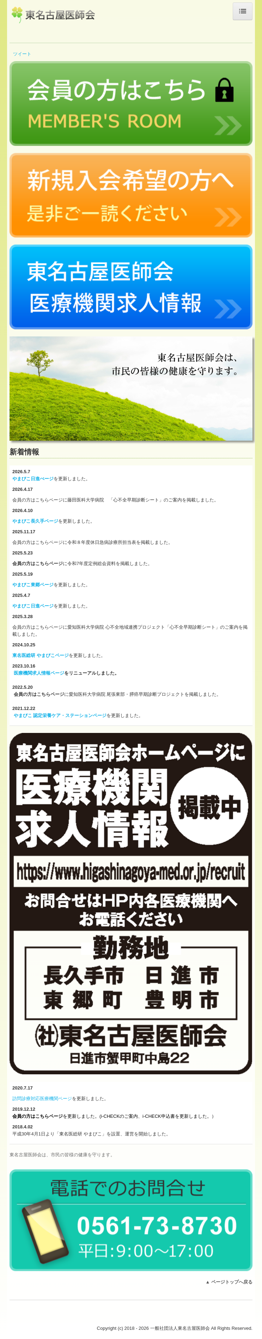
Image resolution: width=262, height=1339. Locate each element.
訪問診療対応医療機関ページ (42, 1098)
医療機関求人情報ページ (39, 673)
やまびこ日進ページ (33, 606)
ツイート (22, 54)
